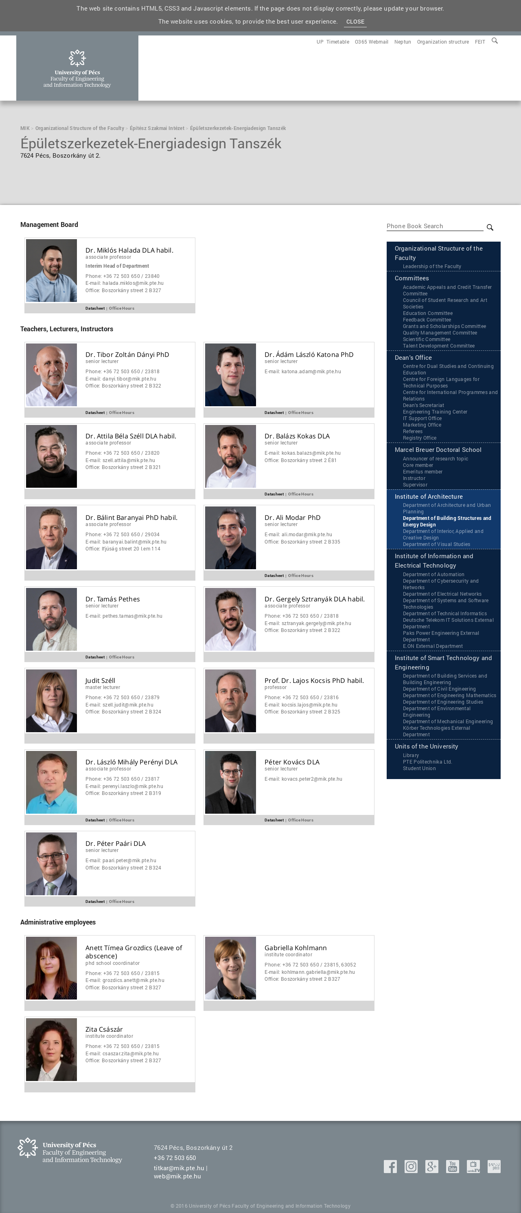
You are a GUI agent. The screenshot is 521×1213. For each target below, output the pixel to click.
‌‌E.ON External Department (433, 648)
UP (320, 41)
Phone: (122, 276)
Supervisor (415, 485)
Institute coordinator (288, 954)
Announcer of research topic (435, 459)
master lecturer (102, 687)
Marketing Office (422, 426)
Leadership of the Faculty (432, 267)
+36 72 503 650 (175, 1158)
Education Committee (428, 313)
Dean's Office (413, 358)
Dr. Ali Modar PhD (293, 517)
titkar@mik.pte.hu (179, 1168)
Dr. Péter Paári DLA (115, 843)
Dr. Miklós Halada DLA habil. (129, 250)
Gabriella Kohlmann (296, 948)
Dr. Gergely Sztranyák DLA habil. (315, 599)
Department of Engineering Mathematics (450, 698)
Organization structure (443, 41)
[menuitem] (480, 41)
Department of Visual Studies (437, 545)
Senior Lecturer (101, 361)
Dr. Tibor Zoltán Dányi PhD (127, 354)
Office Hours (121, 307)
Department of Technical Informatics (445, 615)
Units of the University (427, 749)
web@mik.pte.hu (177, 1176)
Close (355, 21)
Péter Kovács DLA (292, 762)
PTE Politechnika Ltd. (428, 764)
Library (411, 758)
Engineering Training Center (435, 412)
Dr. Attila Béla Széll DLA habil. (130, 436)
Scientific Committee (426, 340)
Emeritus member (423, 472)
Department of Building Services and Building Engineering (445, 681)
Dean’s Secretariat (423, 406)
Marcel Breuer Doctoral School (438, 451)
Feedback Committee (427, 320)
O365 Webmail (372, 41)
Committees (412, 279)
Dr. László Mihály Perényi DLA (131, 762)
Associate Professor (108, 256)
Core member (418, 466)
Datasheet (95, 307)
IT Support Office (422, 419)
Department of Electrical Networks (442, 595)
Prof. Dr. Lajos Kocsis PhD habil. (314, 680)
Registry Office (420, 439)
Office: (123, 290)
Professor (276, 687)
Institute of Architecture (429, 498)
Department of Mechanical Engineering (448, 724)
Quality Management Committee (440, 333)
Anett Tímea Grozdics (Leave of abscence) (133, 952)
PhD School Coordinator (112, 962)
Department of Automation (434, 576)
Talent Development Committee (439, 346)
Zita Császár (104, 1029)
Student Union (419, 771)
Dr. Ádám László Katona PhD (309, 354)
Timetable (337, 41)
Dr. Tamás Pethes (112, 599)
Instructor (414, 479)
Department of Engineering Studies (443, 704)
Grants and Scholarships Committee (444, 327)
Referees (413, 432)
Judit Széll (100, 680)
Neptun (403, 41)
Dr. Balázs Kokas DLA (297, 436)
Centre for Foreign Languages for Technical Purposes (441, 383)
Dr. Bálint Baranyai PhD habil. (131, 517)
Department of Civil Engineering (439, 691)
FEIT (480, 41)
